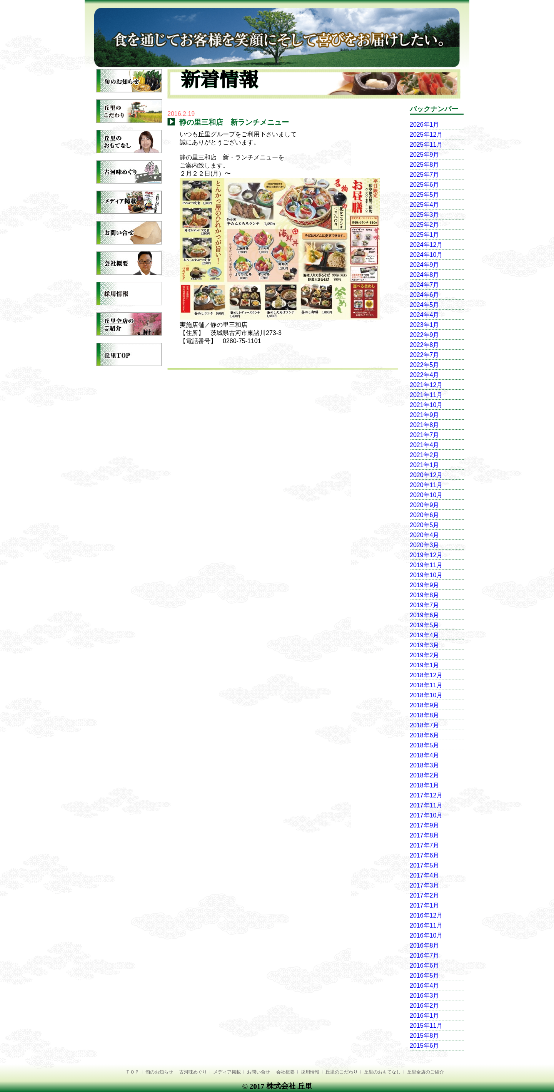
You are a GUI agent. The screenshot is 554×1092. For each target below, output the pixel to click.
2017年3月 (424, 885)
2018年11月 (426, 685)
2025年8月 (424, 164)
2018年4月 (424, 755)
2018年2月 (424, 775)
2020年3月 (424, 545)
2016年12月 (426, 915)
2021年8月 (424, 425)
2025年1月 (424, 234)
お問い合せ (258, 1072)
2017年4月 (424, 875)
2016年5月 (424, 975)
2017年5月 (424, 865)
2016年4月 (424, 985)
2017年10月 (426, 815)
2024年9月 (424, 264)
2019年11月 (426, 565)
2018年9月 (424, 705)
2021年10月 (426, 405)
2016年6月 (424, 965)
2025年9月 (424, 154)
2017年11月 (426, 805)
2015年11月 (426, 1025)
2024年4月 (424, 315)
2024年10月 (426, 254)
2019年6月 (424, 615)
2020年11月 (426, 485)
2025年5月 (424, 194)
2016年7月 (424, 955)
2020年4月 (424, 535)
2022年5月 (424, 365)
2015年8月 (424, 1035)
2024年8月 (424, 274)
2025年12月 (426, 134)
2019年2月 (424, 655)
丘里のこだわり (341, 1072)
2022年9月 (424, 335)
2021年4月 (424, 445)
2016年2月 (424, 1005)
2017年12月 (426, 795)
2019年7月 (424, 605)
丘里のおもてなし (382, 1072)
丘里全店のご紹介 (425, 1072)
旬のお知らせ (159, 1072)
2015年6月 (424, 1045)
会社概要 (285, 1072)
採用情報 (310, 1072)
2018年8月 (424, 715)
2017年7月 (424, 845)
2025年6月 (424, 184)
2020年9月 (424, 505)
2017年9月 (424, 825)
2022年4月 (424, 375)
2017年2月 (424, 895)
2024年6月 (424, 294)
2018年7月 (424, 725)
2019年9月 (424, 585)
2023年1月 (424, 325)
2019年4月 (424, 635)
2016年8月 (424, 945)
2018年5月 (424, 745)
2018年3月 (424, 765)
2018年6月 (424, 735)
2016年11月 (426, 925)
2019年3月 (424, 645)
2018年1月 (424, 785)
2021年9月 (424, 415)
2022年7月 (424, 355)
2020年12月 (426, 475)
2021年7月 (424, 435)
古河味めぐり (193, 1072)
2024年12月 (426, 244)
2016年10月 (426, 935)
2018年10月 (426, 695)
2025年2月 (424, 224)
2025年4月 (424, 204)
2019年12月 (426, 555)
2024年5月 (424, 304)
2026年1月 (424, 124)
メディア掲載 (227, 1072)
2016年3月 (424, 995)
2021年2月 (424, 455)
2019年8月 (424, 595)
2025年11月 (426, 144)
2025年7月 (424, 174)
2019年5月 (424, 625)
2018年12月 (426, 675)
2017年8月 (424, 835)
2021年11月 (426, 395)
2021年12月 (426, 385)
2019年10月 (426, 575)
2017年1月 (424, 905)
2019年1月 (424, 665)
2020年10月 (426, 495)
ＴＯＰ (132, 1072)
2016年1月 (424, 1015)
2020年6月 (424, 515)
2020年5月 (424, 525)
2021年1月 (424, 465)
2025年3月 (424, 214)
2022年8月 (424, 345)
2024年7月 (424, 284)
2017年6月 (424, 855)
